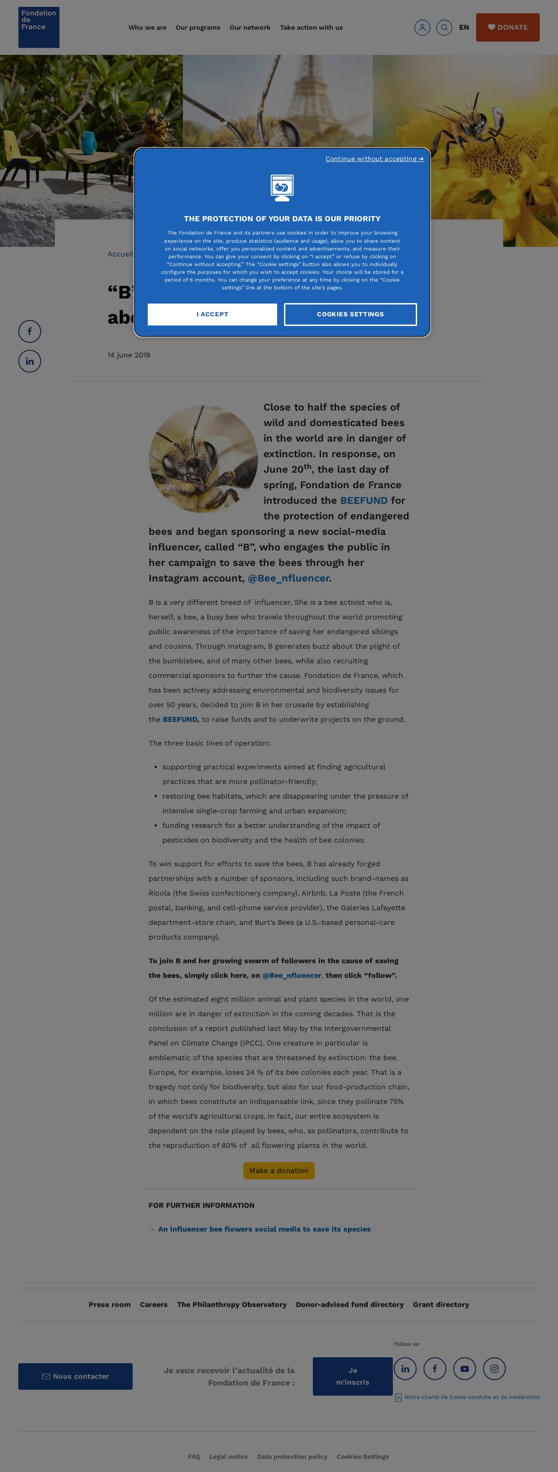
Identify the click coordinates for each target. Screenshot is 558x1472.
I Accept (213, 314)
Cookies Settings (350, 314)
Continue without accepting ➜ (375, 158)
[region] (282, 242)
